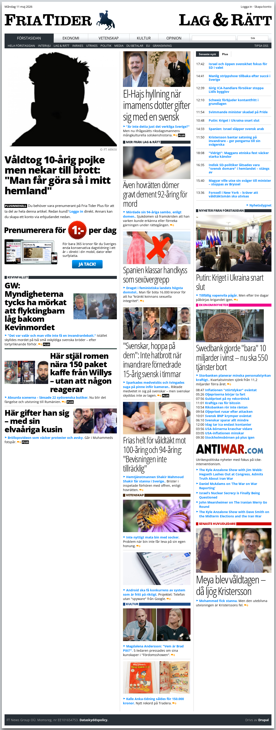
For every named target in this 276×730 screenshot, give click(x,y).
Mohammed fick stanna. (218, 601)
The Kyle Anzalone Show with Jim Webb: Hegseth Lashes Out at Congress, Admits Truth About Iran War (231, 474)
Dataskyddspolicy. (94, 720)
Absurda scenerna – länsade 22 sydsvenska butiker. (48, 397)
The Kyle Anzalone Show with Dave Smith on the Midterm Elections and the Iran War (234, 514)
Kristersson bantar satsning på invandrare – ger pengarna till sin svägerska (234, 141)
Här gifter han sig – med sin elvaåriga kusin (37, 421)
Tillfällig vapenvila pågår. (218, 295)
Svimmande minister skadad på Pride (238, 112)
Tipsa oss (261, 46)
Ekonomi (71, 38)
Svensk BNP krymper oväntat (228, 416)
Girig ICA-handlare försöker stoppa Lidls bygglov (236, 90)
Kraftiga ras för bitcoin (222, 403)
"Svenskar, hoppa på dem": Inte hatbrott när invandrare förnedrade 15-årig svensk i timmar (152, 359)
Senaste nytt (209, 53)
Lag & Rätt (61, 46)
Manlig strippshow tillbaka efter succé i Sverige (239, 78)
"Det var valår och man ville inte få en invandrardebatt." (52, 335)
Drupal (263, 720)
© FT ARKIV (108, 149)
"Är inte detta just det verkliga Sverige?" (158, 126)
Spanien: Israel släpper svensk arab (236, 129)
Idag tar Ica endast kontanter (228, 424)
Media (118, 46)
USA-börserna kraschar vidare (228, 429)
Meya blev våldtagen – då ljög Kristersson (231, 585)
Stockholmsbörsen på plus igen (229, 437)
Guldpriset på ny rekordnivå (227, 398)
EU (148, 46)
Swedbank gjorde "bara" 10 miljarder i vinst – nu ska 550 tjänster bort (232, 357)
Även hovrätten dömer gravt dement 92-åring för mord (155, 194)
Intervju (44, 46)
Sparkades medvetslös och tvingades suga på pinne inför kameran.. (153, 384)
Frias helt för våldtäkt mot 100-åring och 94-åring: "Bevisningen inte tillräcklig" (154, 454)
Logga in (76, 211)
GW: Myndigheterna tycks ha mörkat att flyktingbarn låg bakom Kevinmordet (35, 306)
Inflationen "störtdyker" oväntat (231, 390)
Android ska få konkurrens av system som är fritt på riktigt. (154, 592)
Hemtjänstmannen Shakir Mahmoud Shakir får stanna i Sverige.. (153, 479)
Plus (225, 54)
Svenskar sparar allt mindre (226, 420)
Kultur (144, 38)
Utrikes (92, 46)
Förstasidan (29, 38)
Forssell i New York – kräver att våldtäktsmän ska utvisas (233, 194)
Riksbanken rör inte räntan (226, 407)
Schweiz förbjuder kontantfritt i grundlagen (233, 102)
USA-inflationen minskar (224, 433)
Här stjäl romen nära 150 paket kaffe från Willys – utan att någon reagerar (81, 372)
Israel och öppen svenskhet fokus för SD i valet (238, 66)
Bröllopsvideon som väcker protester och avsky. (46, 437)
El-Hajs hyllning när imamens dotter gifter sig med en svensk (156, 105)
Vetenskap (109, 38)
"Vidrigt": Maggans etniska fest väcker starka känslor (239, 155)
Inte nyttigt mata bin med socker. (152, 537)
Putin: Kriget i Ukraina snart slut (234, 120)
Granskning (162, 46)
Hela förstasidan (21, 46)
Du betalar (134, 46)
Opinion (173, 38)
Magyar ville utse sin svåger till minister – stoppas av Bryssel (240, 182)
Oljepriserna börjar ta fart (225, 394)
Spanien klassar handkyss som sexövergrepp (155, 274)
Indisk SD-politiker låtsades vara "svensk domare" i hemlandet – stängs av (239, 168)
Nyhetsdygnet (260, 205)
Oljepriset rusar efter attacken (229, 411)
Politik (105, 46)
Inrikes (77, 46)
